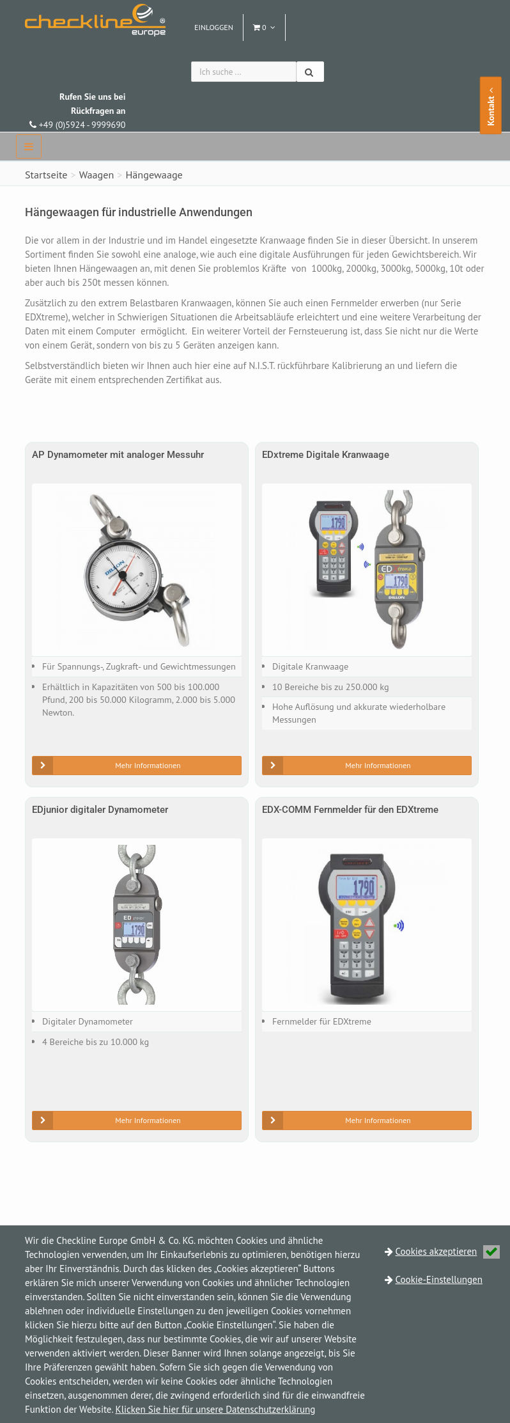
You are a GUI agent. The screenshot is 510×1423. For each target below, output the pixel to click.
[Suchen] (310, 71)
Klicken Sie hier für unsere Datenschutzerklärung (216, 1409)
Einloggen (213, 27)
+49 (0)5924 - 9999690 (77, 110)
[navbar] (29, 146)
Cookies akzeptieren (448, 1251)
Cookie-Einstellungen (439, 1279)
